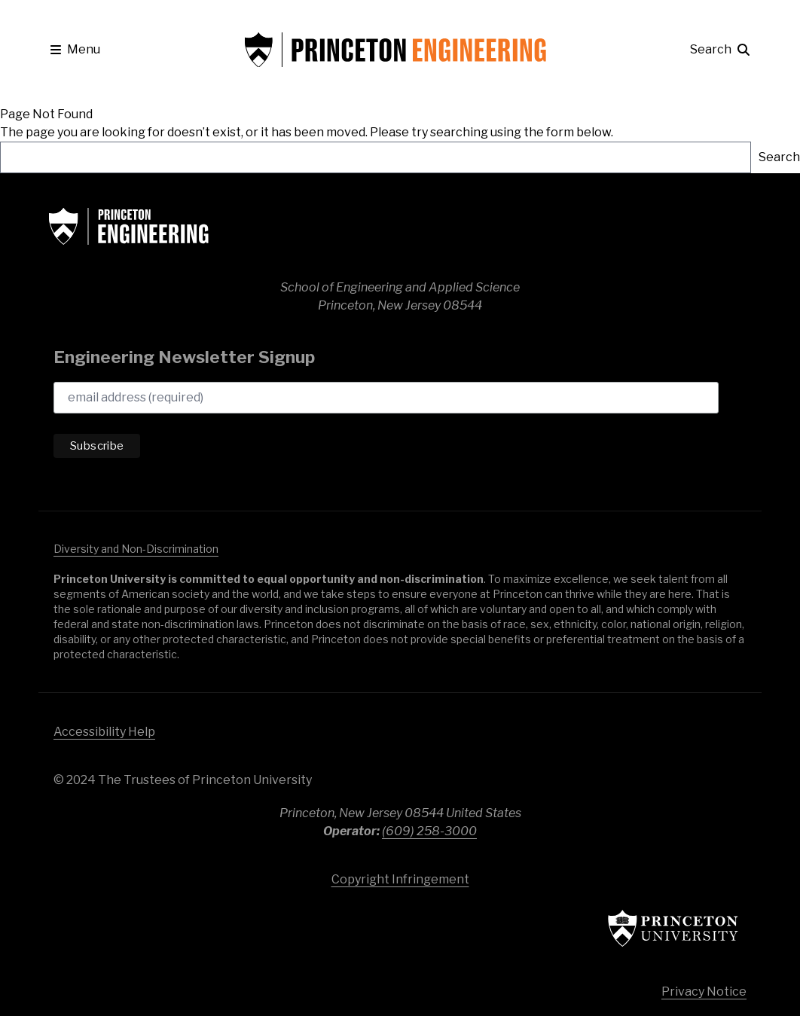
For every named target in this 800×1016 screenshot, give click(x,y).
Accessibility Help (104, 732)
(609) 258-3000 (429, 831)
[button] (75, 50)
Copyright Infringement (400, 879)
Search (779, 157)
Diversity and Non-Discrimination (135, 548)
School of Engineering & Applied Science (158, 226)
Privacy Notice (704, 991)
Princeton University (649, 928)
